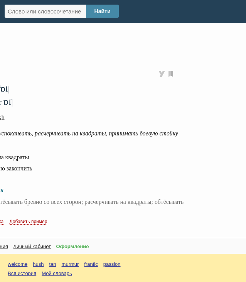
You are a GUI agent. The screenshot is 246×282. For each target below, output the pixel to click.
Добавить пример (28, 221)
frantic (91, 264)
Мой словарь (57, 273)
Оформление (72, 246)
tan (52, 264)
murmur (70, 264)
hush (38, 264)
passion (112, 264)
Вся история (22, 273)
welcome (17, 264)
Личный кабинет (32, 246)
